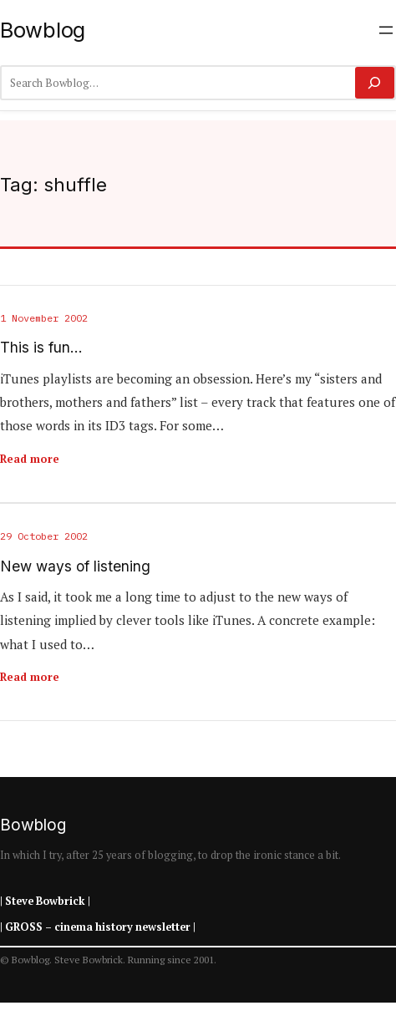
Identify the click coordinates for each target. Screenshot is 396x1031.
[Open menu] (386, 30)
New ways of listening (75, 566)
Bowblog (42, 30)
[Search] (374, 83)
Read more (29, 458)
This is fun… (41, 347)
